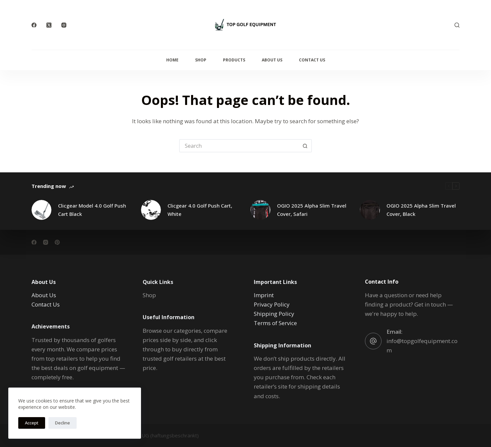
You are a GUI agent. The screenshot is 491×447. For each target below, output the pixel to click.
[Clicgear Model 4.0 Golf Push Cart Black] (41, 210)
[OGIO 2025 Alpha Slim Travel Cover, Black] (370, 210)
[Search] (457, 25)
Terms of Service (275, 323)
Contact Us (312, 60)
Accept (31, 423)
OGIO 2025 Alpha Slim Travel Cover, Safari (311, 209)
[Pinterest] (57, 241)
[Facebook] (34, 25)
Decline (62, 423)
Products (234, 60)
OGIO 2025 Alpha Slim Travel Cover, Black (421, 209)
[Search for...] (239, 145)
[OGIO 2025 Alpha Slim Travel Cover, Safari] (260, 210)
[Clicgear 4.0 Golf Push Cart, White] (151, 210)
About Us (272, 60)
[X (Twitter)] (48, 25)
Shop (200, 60)
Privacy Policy (272, 304)
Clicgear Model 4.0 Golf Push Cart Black (92, 209)
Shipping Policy (274, 313)
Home (172, 60)
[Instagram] (63, 25)
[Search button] (305, 145)
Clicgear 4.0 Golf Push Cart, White (200, 209)
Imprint (264, 295)
